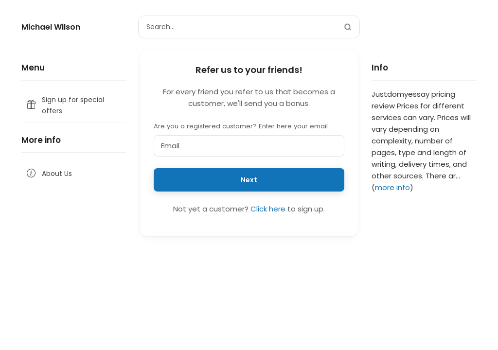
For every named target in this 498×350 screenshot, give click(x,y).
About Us (48, 174)
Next (249, 180)
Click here (267, 209)
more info (392, 187)
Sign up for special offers (64, 105)
